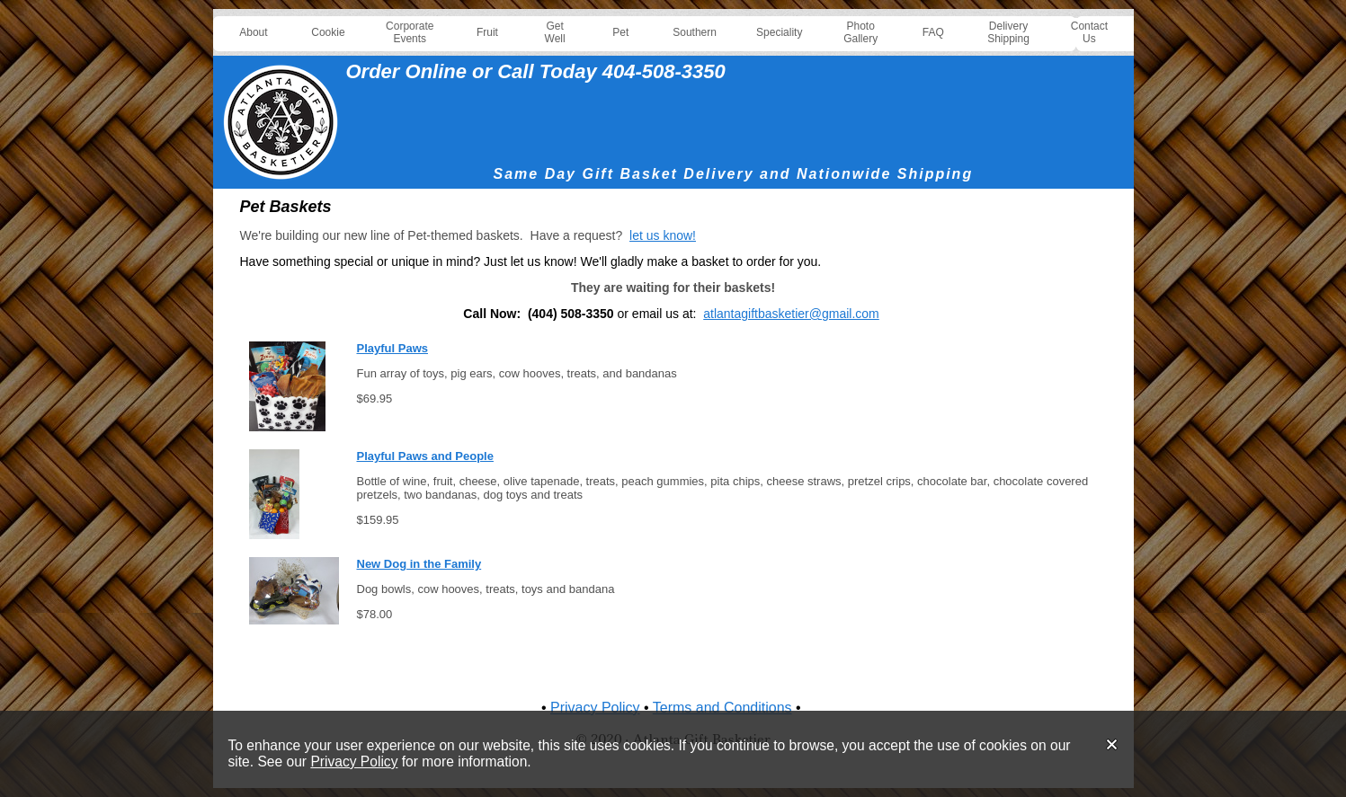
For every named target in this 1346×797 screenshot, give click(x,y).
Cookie (327, 32)
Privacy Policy (353, 761)
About (253, 32)
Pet (620, 32)
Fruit (487, 32)
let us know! (662, 235)
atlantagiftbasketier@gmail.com (791, 313)
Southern (695, 32)
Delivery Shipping (1008, 32)
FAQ (933, 32)
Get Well (555, 32)
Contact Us (1089, 32)
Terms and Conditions (722, 707)
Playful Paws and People (425, 456)
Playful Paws (392, 348)
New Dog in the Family (419, 564)
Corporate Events (409, 32)
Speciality (779, 32)
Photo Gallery (860, 32)
